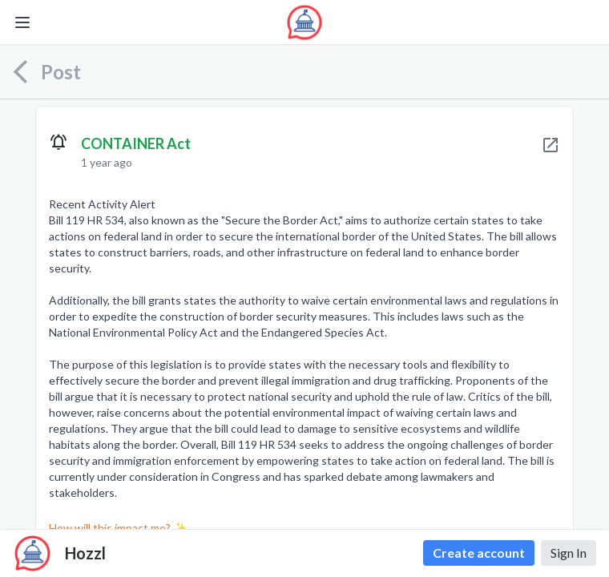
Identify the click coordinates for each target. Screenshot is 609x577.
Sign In (569, 552)
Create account (479, 552)
